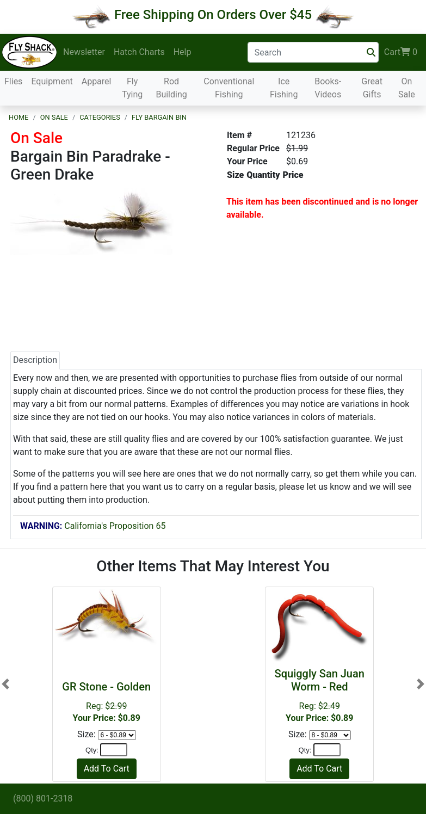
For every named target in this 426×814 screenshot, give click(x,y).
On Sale (406, 88)
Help (183, 52)
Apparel (97, 81)
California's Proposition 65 (92, 526)
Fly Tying (132, 88)
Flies (13, 81)
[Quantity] (113, 749)
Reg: (106, 701)
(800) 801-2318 (42, 798)
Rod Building (171, 88)
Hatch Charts (139, 52)
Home (18, 117)
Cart (400, 52)
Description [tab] (35, 360)
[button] (5, 684)
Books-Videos (327, 88)
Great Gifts (371, 88)
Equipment (51, 81)
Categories (99, 117)
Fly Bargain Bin (159, 117)
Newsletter (84, 52)
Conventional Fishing (228, 88)
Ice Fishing (284, 88)
